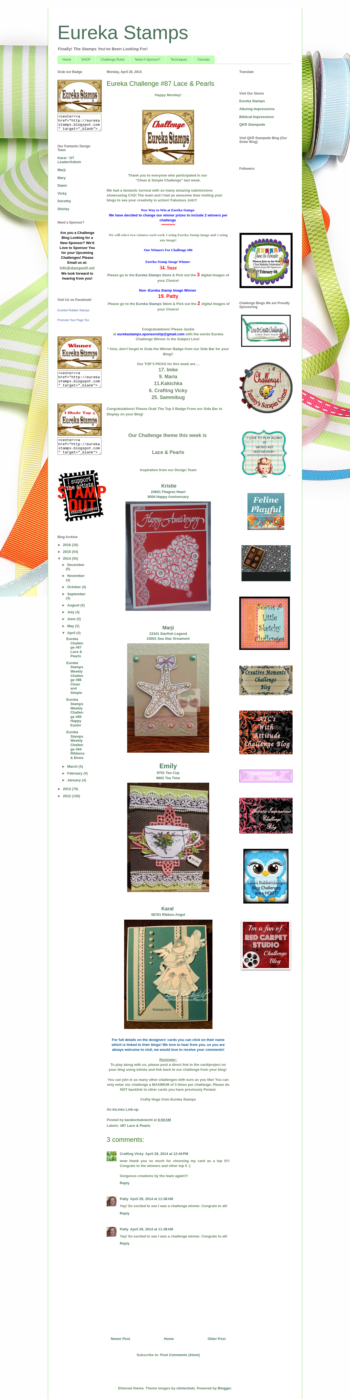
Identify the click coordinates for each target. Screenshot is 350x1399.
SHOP (86, 59)
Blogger (224, 1388)
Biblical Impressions (256, 117)
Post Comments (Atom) (180, 1355)
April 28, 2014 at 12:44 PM (166, 1154)
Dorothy (64, 201)
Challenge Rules (113, 59)
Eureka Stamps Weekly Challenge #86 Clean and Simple (74, 678)
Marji (168, 627)
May (71, 626)
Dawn (62, 185)
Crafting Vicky (132, 1154)
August (73, 605)
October (74, 587)
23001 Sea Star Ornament (168, 639)
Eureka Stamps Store (153, 275)
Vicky (62, 193)
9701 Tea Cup (168, 773)
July (71, 612)
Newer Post (120, 1339)
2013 (67, 789)
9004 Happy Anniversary (168, 497)
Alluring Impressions (257, 109)
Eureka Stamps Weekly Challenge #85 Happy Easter (74, 712)
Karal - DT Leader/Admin (69, 160)
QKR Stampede (252, 124)
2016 (67, 545)
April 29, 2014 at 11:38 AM (151, 1199)
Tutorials (203, 59)
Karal (168, 908)
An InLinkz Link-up (122, 1109)
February (75, 773)
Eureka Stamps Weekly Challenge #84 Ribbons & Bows (75, 745)
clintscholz (185, 1388)
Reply (124, 1183)
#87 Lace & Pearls (135, 1126)
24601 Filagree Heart (168, 492)
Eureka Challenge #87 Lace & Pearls (74, 647)
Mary (61, 178)
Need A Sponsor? (147, 59)
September (76, 594)
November (76, 576)
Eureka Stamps (122, 32)
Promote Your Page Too (73, 320)
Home (66, 59)
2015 (67, 552)
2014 (67, 558)
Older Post (217, 1339)
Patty (124, 1199)
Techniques (179, 59)
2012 (67, 796)
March (73, 766)
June (72, 619)
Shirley (63, 209)
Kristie (168, 486)
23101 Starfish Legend (168, 634)
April (71, 633)
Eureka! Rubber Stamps (73, 310)
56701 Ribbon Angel (168, 915)
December (75, 565)
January (74, 780)
